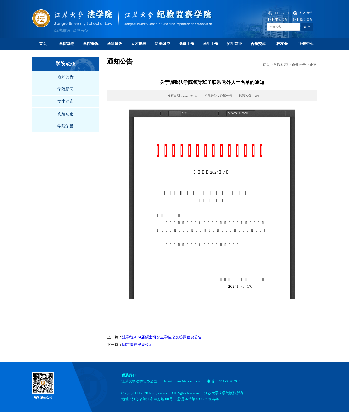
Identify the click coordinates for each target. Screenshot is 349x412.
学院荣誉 (65, 126)
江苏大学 (306, 13)
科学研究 (162, 44)
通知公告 (65, 77)
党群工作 (186, 44)
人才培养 (138, 44)
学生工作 (210, 44)
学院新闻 (65, 89)
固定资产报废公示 (137, 345)
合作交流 (258, 44)
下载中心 (306, 44)
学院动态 (66, 44)
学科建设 (114, 44)
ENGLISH (282, 13)
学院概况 (90, 44)
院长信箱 (306, 19)
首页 (43, 44)
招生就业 (234, 44)
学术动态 (65, 101)
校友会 (282, 44)
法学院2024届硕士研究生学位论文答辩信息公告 (162, 337)
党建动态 (65, 114)
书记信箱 (281, 19)
